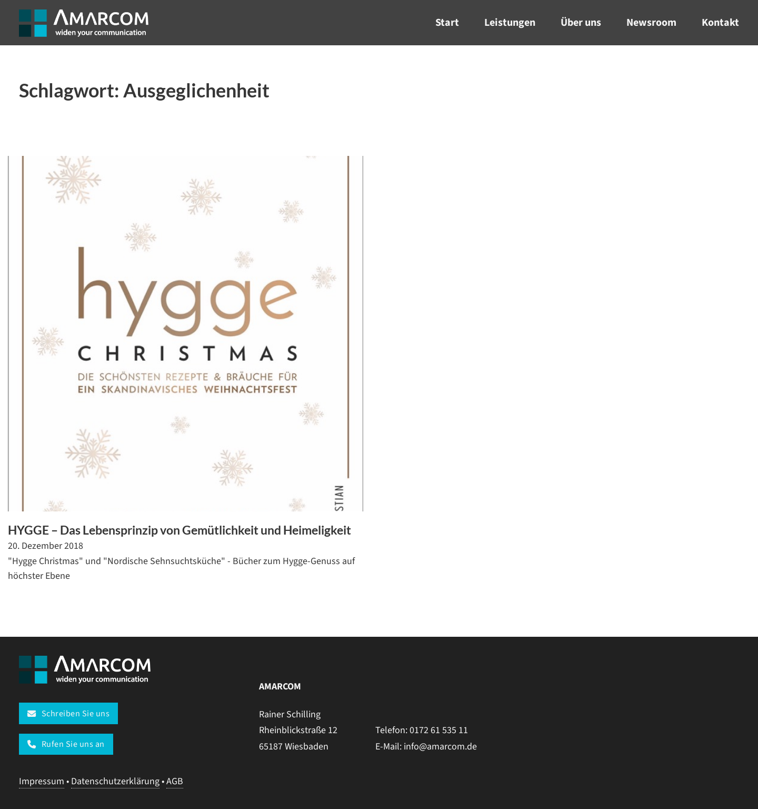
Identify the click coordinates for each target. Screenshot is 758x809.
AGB (174, 781)
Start (447, 22)
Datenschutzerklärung (115, 781)
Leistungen (509, 22)
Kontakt (720, 22)
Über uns (581, 22)
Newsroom (651, 22)
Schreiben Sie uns (68, 713)
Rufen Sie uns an (66, 744)
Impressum (41, 781)
